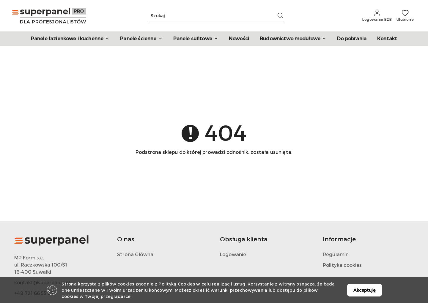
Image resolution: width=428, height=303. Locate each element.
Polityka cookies (342, 265)
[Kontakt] (387, 38)
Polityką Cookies (176, 283)
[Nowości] (238, 38)
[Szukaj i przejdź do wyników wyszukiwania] (280, 15)
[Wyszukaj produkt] (217, 16)
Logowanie (233, 254)
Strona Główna (135, 254)
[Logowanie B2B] (377, 15)
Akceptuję (364, 290)
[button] (70, 38)
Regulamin (336, 254)
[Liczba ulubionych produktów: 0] (405, 15)
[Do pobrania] (352, 38)
